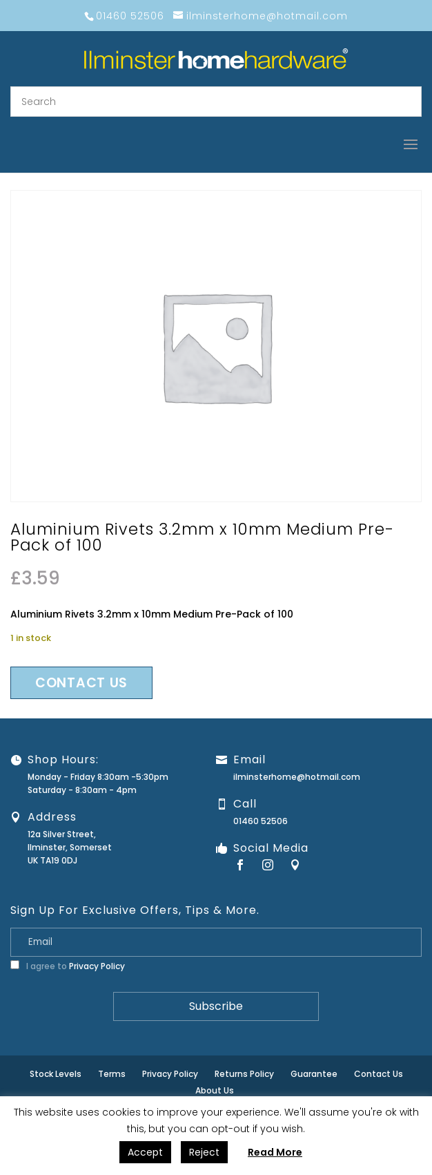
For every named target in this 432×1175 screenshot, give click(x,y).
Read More (275, 1152)
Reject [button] (204, 1152)
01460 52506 (260, 821)
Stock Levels (55, 1074)
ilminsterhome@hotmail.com (296, 777)
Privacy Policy (97, 966)
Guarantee (314, 1074)
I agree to (67, 966)
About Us (214, 1090)
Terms (112, 1074)
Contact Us (378, 1074)
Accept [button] (145, 1152)
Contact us (81, 683)
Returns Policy (244, 1074)
